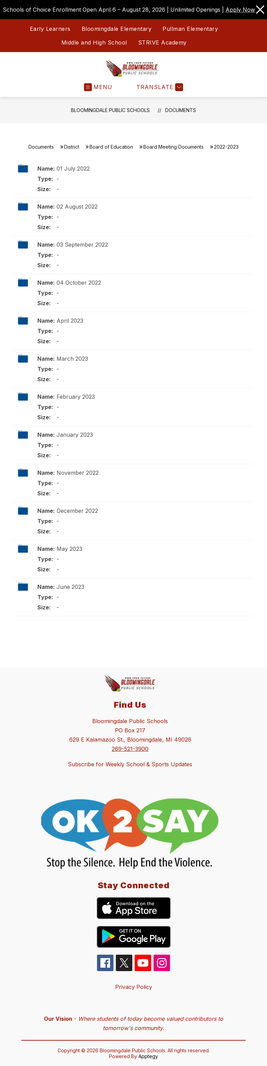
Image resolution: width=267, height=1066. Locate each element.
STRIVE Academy (162, 42)
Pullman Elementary (190, 28)
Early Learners (50, 28)
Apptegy (148, 1056)
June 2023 (70, 586)
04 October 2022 (79, 282)
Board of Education (111, 147)
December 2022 (77, 510)
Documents (180, 110)
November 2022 (78, 472)
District (71, 147)
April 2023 (70, 320)
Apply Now (240, 9)
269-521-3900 (130, 748)
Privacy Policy (133, 986)
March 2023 (72, 358)
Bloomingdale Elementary (117, 28)
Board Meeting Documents (173, 147)
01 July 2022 (73, 168)
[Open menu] (98, 87)
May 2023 (69, 548)
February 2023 (76, 396)
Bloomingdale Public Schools (110, 110)
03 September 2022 (82, 244)
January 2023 (75, 434)
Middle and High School (94, 42)
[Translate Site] (159, 87)
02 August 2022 (77, 206)
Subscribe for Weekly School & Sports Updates (130, 764)
